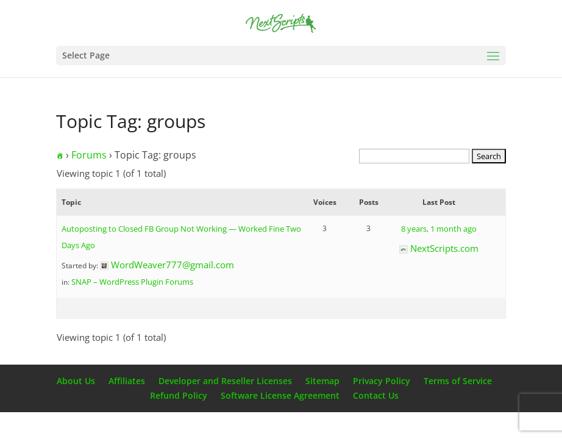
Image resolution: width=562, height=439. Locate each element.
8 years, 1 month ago (439, 228)
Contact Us (376, 395)
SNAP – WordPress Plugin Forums (132, 281)
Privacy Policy (381, 381)
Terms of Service (458, 381)
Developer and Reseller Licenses (225, 381)
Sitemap (322, 381)
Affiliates (126, 381)
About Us (76, 381)
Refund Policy (178, 395)
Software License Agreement (280, 395)
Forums (89, 155)
